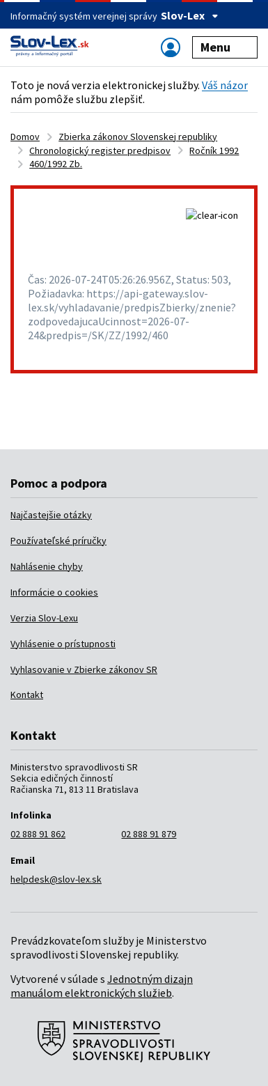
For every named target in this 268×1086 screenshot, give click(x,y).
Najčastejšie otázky (51, 515)
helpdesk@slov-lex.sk (56, 879)
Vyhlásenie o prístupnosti (63, 643)
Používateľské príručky (58, 540)
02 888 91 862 (37, 834)
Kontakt (26, 694)
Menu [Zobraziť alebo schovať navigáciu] (225, 47)
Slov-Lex (190, 15)
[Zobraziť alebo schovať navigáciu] (170, 47)
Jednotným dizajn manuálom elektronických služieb (101, 986)
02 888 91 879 (148, 834)
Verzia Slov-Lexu (44, 618)
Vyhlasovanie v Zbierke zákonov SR (83, 669)
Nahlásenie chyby (46, 566)
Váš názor (225, 85)
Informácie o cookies (54, 592)
